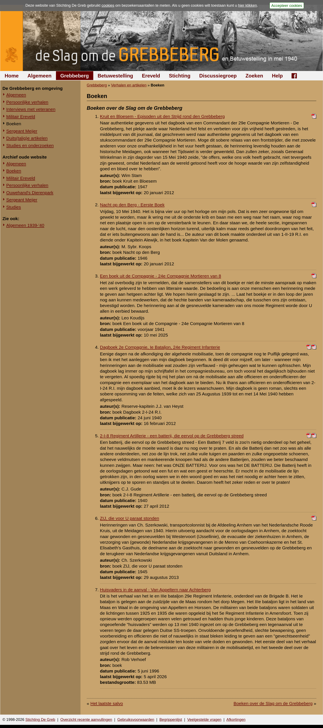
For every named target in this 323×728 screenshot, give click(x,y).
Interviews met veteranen (31, 109)
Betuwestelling (115, 76)
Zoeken (254, 76)
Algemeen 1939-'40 (25, 225)
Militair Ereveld (20, 116)
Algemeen (39, 76)
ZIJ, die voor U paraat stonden (129, 518)
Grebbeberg (74, 76)
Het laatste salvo (106, 703)
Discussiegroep (218, 76)
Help (277, 76)
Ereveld (151, 76)
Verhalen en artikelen (129, 85)
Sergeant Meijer (21, 131)
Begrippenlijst (170, 720)
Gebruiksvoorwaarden (135, 720)
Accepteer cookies (286, 5)
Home (12, 76)
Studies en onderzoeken (30, 145)
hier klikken (247, 5)
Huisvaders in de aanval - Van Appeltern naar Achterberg (155, 589)
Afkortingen (235, 720)
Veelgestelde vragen (204, 720)
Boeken (13, 123)
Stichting (180, 76)
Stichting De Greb (40, 720)
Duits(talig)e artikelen (27, 138)
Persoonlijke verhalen (27, 102)
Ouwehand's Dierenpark (29, 192)
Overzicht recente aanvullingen (86, 720)
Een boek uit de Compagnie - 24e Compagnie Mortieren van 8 (160, 276)
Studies (13, 207)
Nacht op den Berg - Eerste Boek (132, 204)
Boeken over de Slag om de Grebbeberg (273, 703)
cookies (107, 5)
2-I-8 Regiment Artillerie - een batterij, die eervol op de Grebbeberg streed (172, 435)
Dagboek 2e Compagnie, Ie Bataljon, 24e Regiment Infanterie (160, 347)
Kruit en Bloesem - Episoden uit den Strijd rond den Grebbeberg (162, 116)
